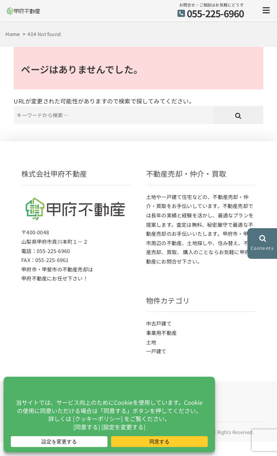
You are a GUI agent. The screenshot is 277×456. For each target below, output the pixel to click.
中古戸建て (159, 323)
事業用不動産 (161, 332)
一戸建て (156, 351)
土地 (151, 342)
